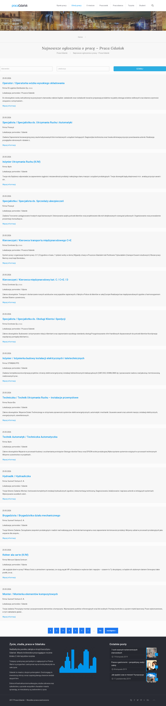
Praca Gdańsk (62, 53)
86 (100, 630)
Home (80, 37)
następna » (111, 630)
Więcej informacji (9, 106)
